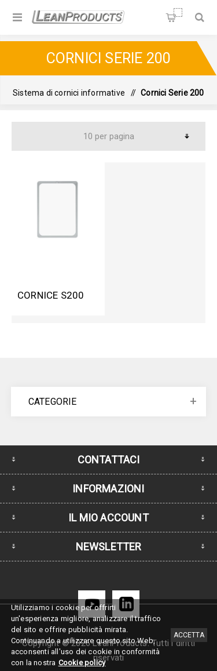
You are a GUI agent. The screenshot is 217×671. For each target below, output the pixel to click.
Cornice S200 (50, 295)
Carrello (178, 12)
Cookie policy (82, 662)
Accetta (189, 635)
